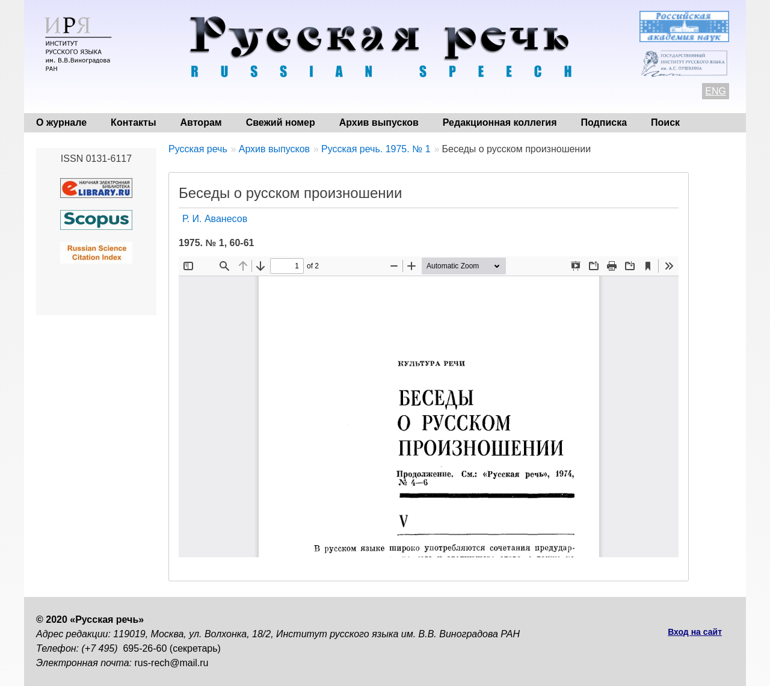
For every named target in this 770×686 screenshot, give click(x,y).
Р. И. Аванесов (214, 219)
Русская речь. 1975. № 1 (376, 149)
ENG (715, 91)
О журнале (61, 122)
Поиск (665, 122)
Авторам (201, 122)
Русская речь (197, 149)
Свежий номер (280, 122)
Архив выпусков (379, 122)
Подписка (604, 122)
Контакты (133, 122)
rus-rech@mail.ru (172, 663)
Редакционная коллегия (500, 122)
